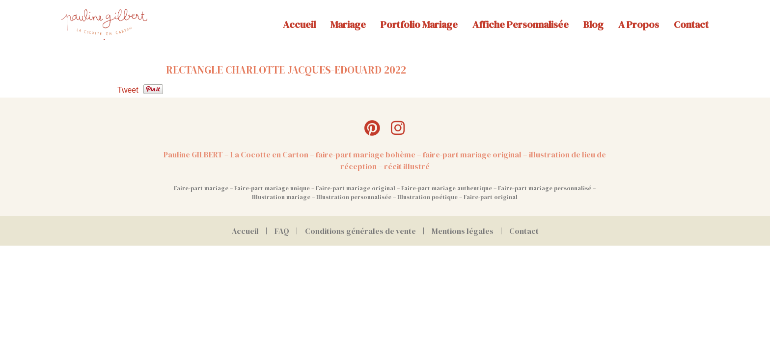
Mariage (348, 24)
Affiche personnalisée (520, 24)
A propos (638, 24)
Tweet (127, 90)
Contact (691, 24)
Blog (593, 24)
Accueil (299, 24)
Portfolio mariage (419, 24)
